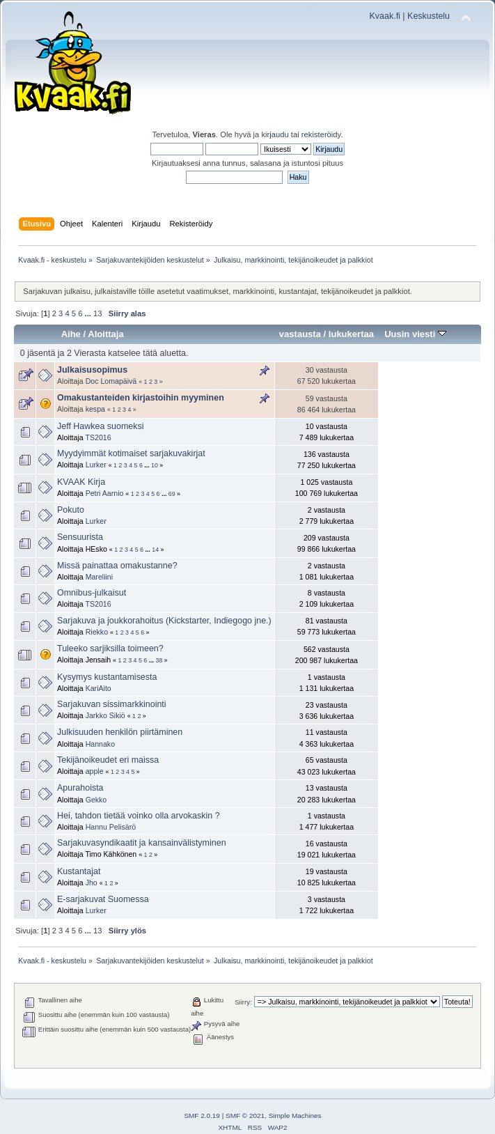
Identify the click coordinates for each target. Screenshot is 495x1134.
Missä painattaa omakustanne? (117, 565)
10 (154, 465)
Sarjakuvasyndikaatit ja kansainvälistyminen (141, 843)
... (89, 313)
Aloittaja (105, 334)
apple (95, 771)
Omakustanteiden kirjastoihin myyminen (140, 398)
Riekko (97, 632)
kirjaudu (274, 134)
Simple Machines (295, 1115)
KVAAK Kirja (81, 482)
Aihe (71, 334)
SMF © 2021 (245, 1115)
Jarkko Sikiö (105, 715)
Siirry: (243, 1002)
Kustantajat (78, 871)
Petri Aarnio (105, 493)
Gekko (96, 799)
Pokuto (70, 510)
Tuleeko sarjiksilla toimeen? (110, 648)
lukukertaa (351, 334)
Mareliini (99, 577)
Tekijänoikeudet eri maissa (108, 760)
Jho (91, 882)
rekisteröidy (321, 134)
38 (159, 660)
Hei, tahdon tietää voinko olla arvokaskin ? (138, 816)
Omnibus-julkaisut (91, 593)
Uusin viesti (415, 334)
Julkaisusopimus (92, 370)
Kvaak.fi (385, 16)
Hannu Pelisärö (111, 827)
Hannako (100, 744)
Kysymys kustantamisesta (107, 677)
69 (171, 493)
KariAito (98, 688)
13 (97, 313)
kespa (95, 409)
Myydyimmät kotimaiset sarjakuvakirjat (131, 453)
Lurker (96, 464)
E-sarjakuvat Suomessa (103, 899)
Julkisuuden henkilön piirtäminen (119, 732)
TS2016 (98, 437)
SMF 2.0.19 (202, 1115)
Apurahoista (80, 788)
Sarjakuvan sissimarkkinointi (111, 704)
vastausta (300, 334)
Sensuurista (80, 537)
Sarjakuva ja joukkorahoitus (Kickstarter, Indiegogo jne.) (164, 621)
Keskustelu (428, 16)
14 (155, 549)
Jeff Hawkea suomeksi (100, 426)
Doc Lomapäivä (111, 381)
